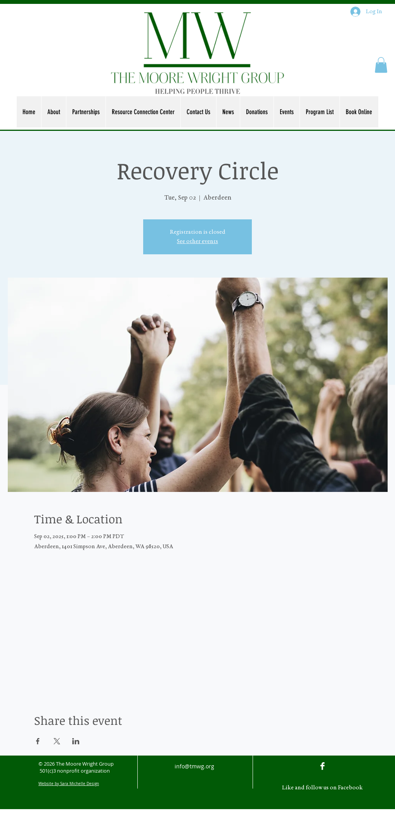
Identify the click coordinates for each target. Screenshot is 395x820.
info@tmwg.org (194, 766)
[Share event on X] (57, 741)
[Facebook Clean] (322, 766)
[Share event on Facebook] (38, 741)
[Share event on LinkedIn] (76, 741)
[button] (381, 65)
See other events (197, 241)
